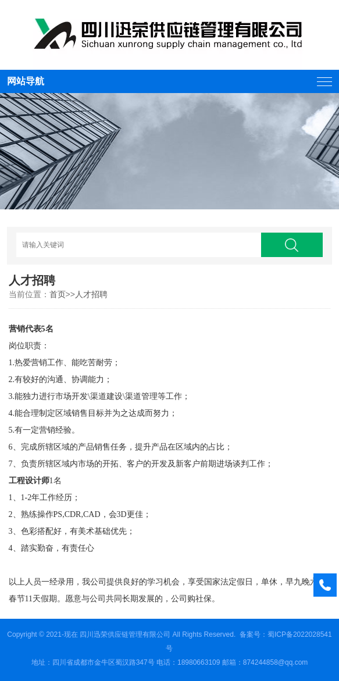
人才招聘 (91, 294)
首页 (57, 294)
